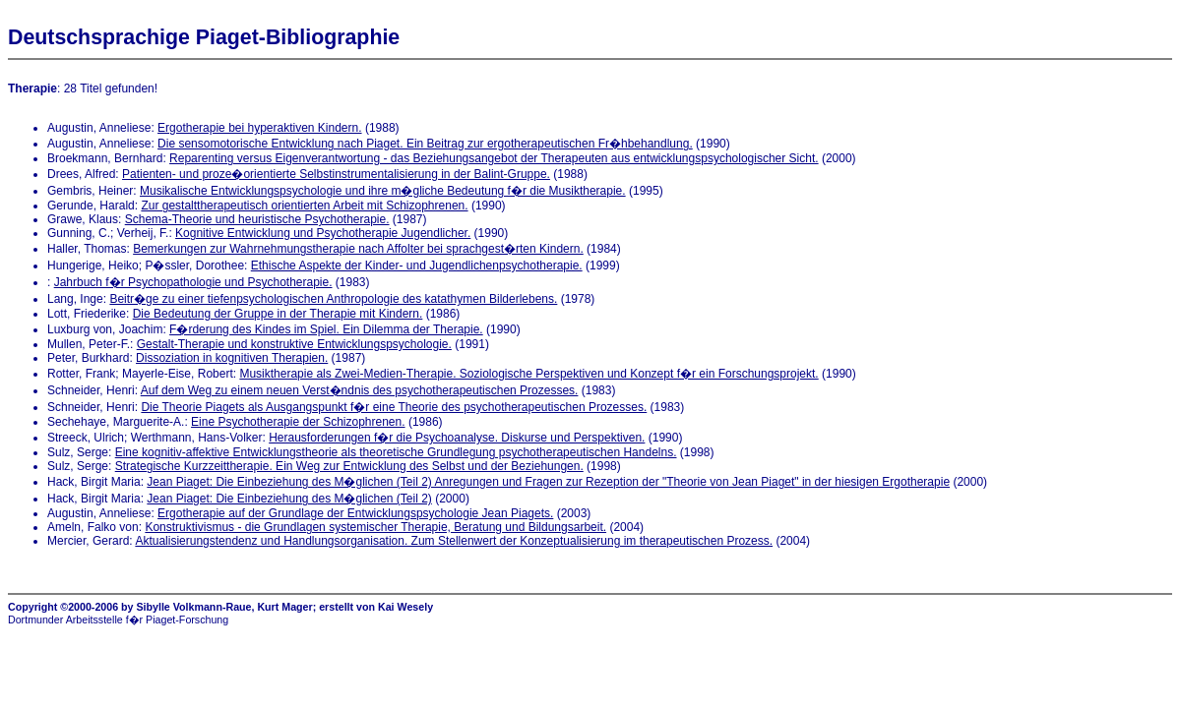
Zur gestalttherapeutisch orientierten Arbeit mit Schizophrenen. (304, 205)
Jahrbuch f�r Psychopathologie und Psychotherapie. (193, 282)
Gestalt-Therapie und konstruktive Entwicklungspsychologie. (294, 344)
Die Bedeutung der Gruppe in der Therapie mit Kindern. (278, 314)
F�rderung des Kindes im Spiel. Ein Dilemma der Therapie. (326, 329)
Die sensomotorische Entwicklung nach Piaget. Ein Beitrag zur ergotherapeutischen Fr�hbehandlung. (425, 143)
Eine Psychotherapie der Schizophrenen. (297, 422)
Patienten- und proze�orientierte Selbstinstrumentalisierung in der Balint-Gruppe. (336, 174)
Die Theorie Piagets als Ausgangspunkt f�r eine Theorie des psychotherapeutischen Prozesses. (394, 407)
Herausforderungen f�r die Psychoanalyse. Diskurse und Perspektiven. (457, 437)
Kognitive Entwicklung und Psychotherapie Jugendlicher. (322, 233)
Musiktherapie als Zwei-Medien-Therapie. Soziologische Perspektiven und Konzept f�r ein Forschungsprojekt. (528, 374)
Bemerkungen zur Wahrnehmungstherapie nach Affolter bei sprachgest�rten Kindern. (358, 249)
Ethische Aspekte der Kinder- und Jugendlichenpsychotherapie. (417, 265)
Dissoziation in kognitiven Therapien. (232, 358)
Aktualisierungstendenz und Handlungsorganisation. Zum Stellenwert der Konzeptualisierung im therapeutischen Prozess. (454, 541)
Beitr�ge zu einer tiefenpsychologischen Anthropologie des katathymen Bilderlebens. (333, 299)
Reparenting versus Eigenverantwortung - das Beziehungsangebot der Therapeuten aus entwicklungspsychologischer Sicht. (494, 158)
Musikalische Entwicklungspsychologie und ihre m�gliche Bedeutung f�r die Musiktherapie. (383, 191)
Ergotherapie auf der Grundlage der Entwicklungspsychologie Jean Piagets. (355, 513)
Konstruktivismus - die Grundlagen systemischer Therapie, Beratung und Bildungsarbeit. (375, 527)
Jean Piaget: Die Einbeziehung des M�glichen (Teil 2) (289, 498)
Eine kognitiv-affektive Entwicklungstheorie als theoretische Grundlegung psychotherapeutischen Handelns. (396, 452)
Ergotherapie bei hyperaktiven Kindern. (259, 128)
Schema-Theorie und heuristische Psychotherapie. (257, 219)
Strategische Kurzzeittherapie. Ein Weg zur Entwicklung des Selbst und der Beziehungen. (349, 466)
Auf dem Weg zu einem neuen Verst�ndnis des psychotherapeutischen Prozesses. (360, 390)
